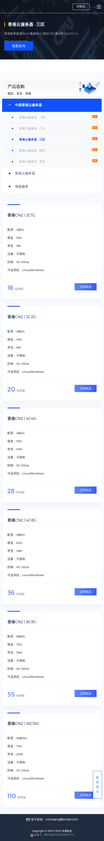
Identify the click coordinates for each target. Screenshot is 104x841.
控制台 (81, 6)
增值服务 (21, 186)
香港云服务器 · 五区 (32, 161)
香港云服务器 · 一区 (32, 117)
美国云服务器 (25, 173)
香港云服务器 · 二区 (32, 128)
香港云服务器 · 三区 (32, 139)
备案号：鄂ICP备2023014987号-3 (54, 834)
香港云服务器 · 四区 (32, 150)
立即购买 (86, 287)
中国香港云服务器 (28, 105)
